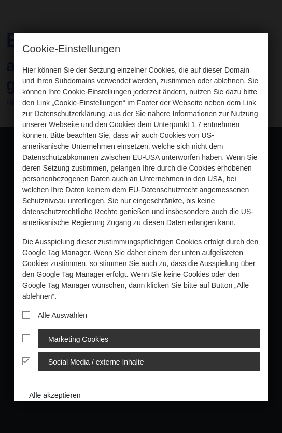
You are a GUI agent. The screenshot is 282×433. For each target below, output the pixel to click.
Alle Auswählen (54, 315)
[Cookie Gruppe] (26, 338)
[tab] (141, 338)
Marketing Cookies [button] (78, 339)
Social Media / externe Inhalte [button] (96, 362)
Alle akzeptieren (55, 395)
